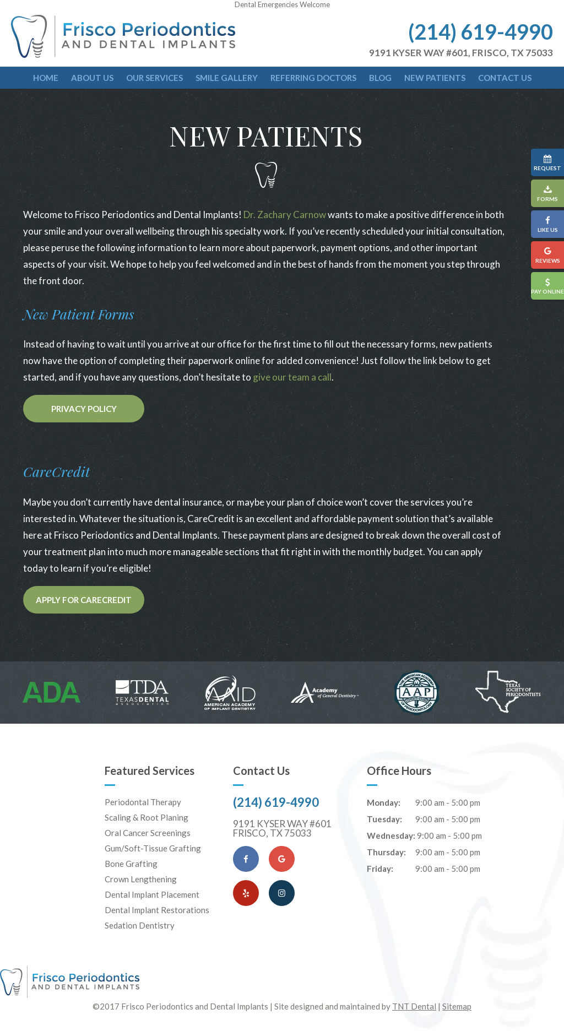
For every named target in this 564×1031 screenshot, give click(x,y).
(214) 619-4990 (480, 31)
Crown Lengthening (141, 879)
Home (45, 78)
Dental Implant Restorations (157, 910)
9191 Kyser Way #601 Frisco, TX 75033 (282, 828)
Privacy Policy (84, 409)
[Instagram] (282, 893)
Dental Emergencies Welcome (282, 4)
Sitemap (456, 1006)
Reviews (547, 255)
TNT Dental (414, 1006)
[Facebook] (246, 859)
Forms (547, 193)
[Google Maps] (282, 859)
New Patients (434, 78)
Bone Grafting (131, 864)
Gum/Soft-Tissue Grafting (153, 848)
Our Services (154, 78)
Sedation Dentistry (140, 925)
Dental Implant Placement (152, 894)
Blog (380, 78)
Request (547, 162)
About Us (92, 78)
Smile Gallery (227, 78)
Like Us (547, 224)
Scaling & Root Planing (146, 817)
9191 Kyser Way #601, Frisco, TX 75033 (461, 52)
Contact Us (505, 78)
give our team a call (292, 377)
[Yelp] (246, 893)
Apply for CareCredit (84, 600)
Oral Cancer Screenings (148, 833)
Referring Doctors (313, 78)
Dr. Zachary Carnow (284, 214)
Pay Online (547, 286)
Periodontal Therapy (143, 802)
